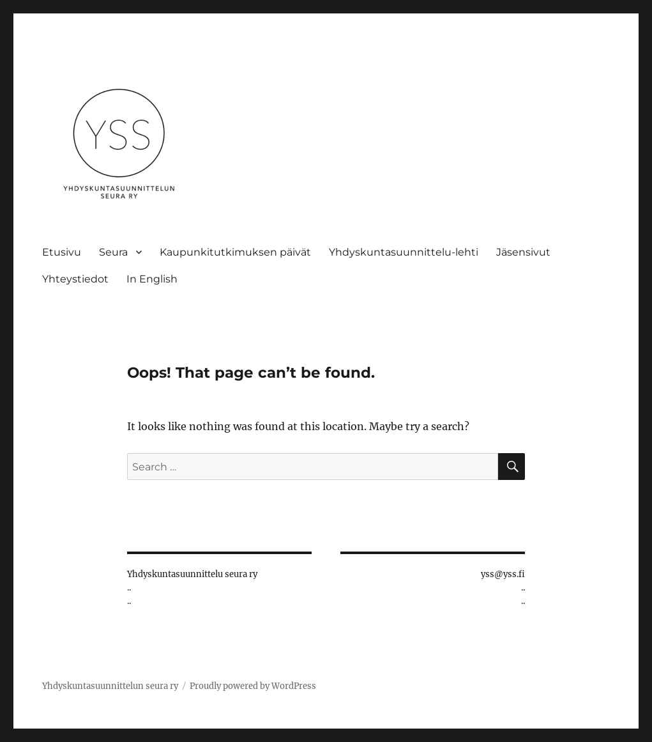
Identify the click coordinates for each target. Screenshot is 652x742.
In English (152, 279)
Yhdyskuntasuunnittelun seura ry (110, 686)
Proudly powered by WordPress (253, 686)
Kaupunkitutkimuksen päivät (235, 252)
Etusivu (61, 252)
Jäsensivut (523, 252)
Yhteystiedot (75, 279)
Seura (113, 252)
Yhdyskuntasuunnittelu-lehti (403, 252)
